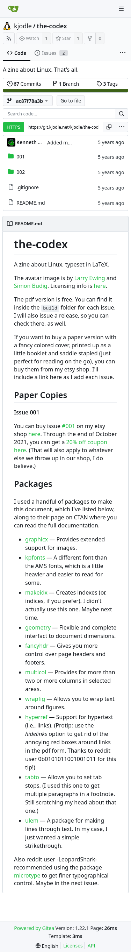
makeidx (36, 592)
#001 (68, 426)
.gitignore (27, 187)
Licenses (73, 945)
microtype (27, 875)
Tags (107, 83)
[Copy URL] (109, 127)
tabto (32, 777)
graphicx (36, 539)
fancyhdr (37, 645)
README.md (30, 202)
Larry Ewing (89, 278)
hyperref (36, 717)
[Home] (13, 8)
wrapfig (35, 699)
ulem (31, 820)
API (91, 945)
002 (20, 172)
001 (20, 156)
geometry (38, 627)
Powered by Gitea (34, 928)
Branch (65, 83)
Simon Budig (31, 286)
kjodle (23, 25)
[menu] (121, 127)
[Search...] (121, 113)
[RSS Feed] (9, 38)
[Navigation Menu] (121, 8)
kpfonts (35, 557)
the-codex (52, 25)
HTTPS (13, 127)
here (99, 286)
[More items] (122, 53)
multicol (35, 672)
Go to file (70, 100)
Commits (24, 83)
